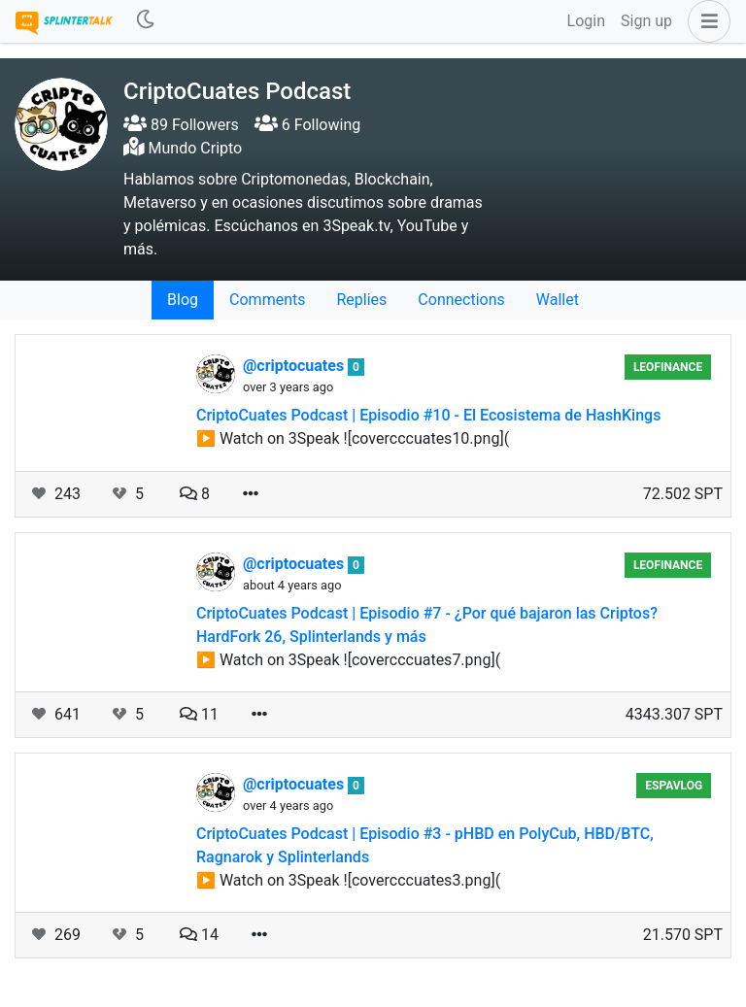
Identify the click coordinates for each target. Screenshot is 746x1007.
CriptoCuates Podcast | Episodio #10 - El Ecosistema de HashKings (428, 415)
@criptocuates (295, 365)
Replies (361, 299)
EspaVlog (673, 785)
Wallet (557, 299)
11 (199, 714)
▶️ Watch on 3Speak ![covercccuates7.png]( (348, 660)
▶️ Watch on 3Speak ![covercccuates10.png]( (352, 438)
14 (199, 934)
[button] (705, 21)
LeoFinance (667, 367)
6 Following (307, 125)
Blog (182, 299)
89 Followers (181, 125)
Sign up (646, 21)
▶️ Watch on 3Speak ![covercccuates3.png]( (348, 880)
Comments (267, 299)
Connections (461, 299)
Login (586, 21)
